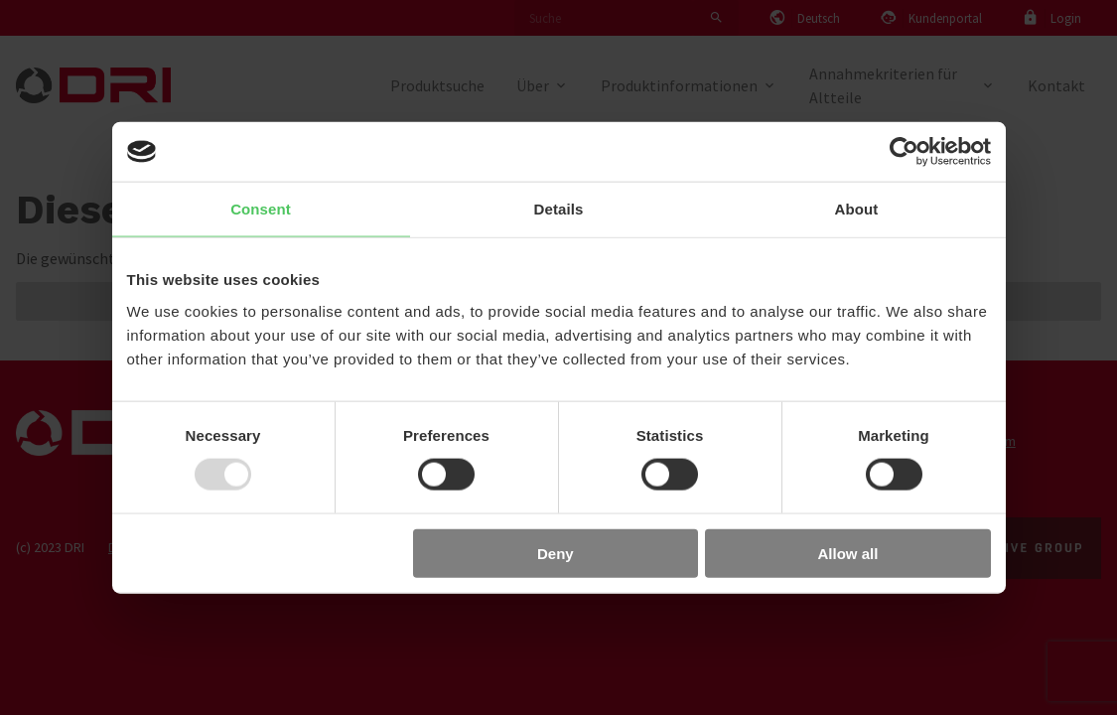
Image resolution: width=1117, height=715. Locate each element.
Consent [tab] (260, 209)
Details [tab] (559, 209)
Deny (555, 552)
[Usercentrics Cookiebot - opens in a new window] (904, 152)
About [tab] (857, 209)
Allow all (848, 552)
